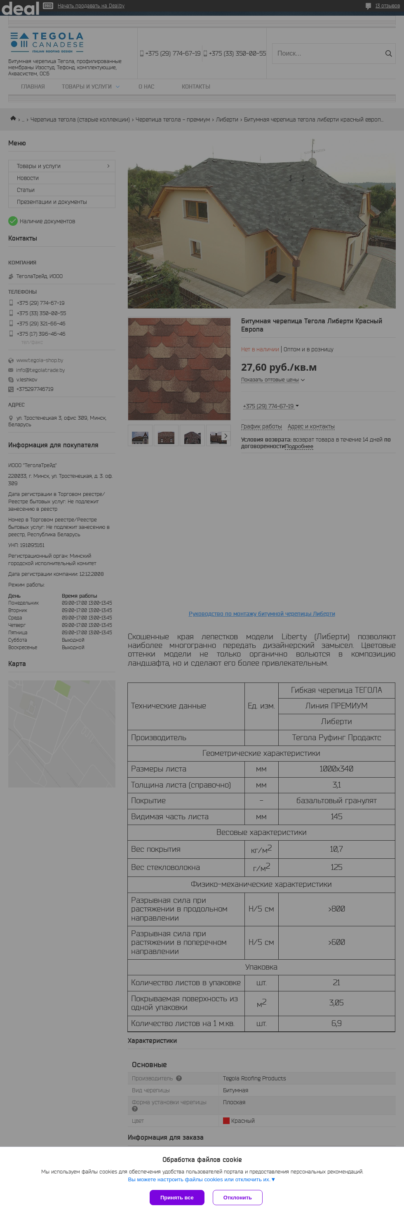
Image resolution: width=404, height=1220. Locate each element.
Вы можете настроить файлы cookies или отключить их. (199, 1179)
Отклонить (237, 1197)
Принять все (177, 1197)
